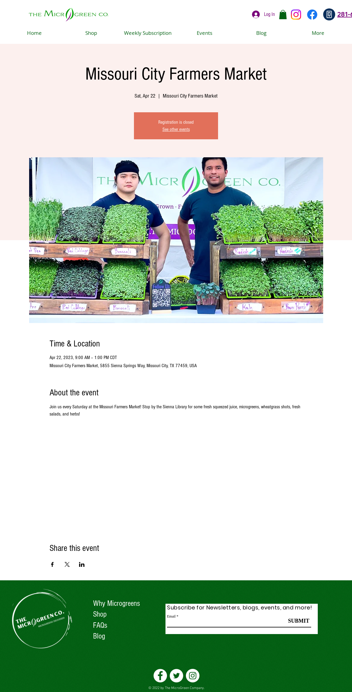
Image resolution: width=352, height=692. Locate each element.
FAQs (100, 625)
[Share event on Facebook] (52, 564)
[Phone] (329, 14)
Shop (100, 614)
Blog (99, 636)
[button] (283, 14)
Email (171, 616)
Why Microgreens (116, 603)
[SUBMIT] (298, 621)
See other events (176, 129)
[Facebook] (312, 14)
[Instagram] (296, 14)
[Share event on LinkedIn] (82, 564)
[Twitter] (176, 675)
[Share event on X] (67, 564)
